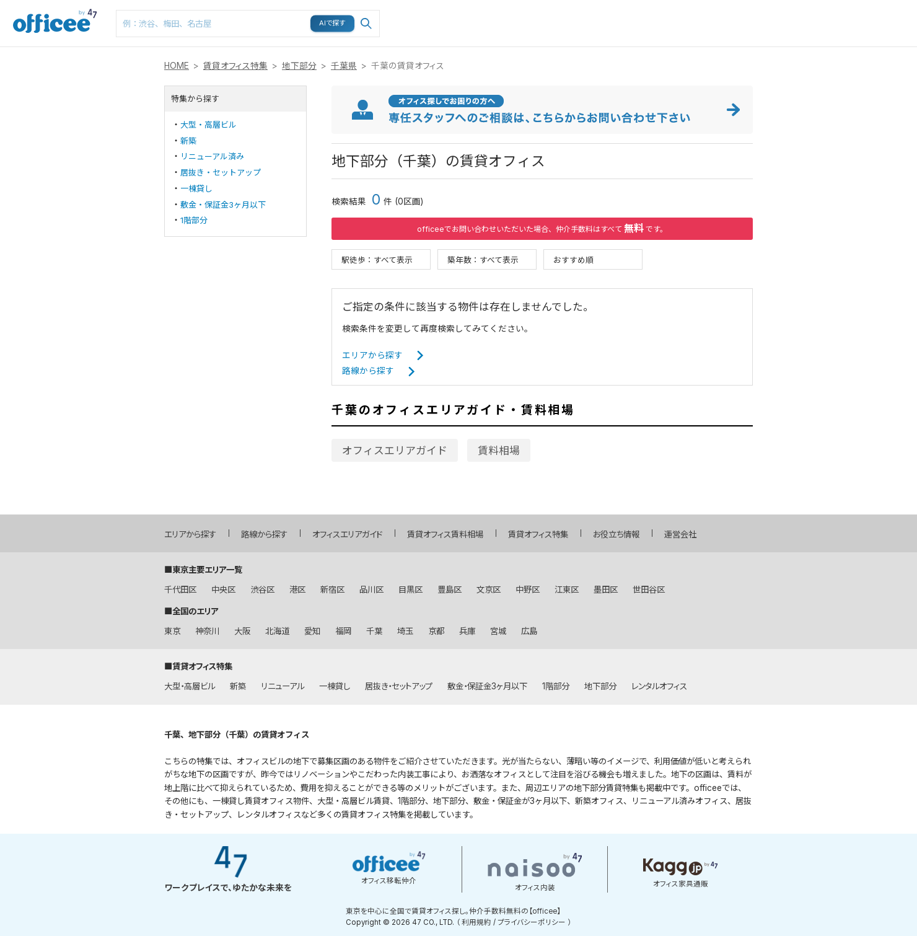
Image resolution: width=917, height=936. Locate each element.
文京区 (488, 589)
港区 (297, 589)
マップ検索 (705, 13)
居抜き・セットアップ (220, 172)
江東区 (567, 589)
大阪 (242, 631)
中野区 (528, 589)
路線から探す (368, 371)
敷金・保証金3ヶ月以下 (223, 205)
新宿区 (332, 589)
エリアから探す (372, 355)
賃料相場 (499, 450)
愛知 (312, 631)
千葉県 (344, 66)
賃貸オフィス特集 (235, 66)
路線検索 (656, 6)
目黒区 (410, 589)
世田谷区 (649, 589)
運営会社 (680, 534)
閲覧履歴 (798, 6)
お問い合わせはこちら (893, 19)
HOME (176, 66)
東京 (172, 631)
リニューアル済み (212, 156)
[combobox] (247, 24)
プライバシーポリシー (532, 922)
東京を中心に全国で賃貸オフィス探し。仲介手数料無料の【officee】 (453, 911)
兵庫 (467, 631)
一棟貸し (196, 188)
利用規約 (476, 922)
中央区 (223, 589)
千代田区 (180, 589)
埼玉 (405, 631)
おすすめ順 (573, 259)
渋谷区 (262, 589)
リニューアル (282, 686)
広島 (529, 631)
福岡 (343, 631)
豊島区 (449, 589)
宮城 (498, 631)
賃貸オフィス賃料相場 (445, 534)
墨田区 (606, 589)
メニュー (843, 6)
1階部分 (194, 220)
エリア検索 (610, 13)
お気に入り (752, 13)
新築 (188, 141)
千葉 (374, 631)
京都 (436, 631)
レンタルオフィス (659, 686)
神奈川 (207, 631)
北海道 (277, 631)
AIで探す (332, 23)
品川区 (371, 589)
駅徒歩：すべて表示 (377, 259)
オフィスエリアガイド (394, 450)
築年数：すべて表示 (483, 259)
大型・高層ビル (208, 125)
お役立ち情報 (616, 534)
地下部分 (299, 66)
